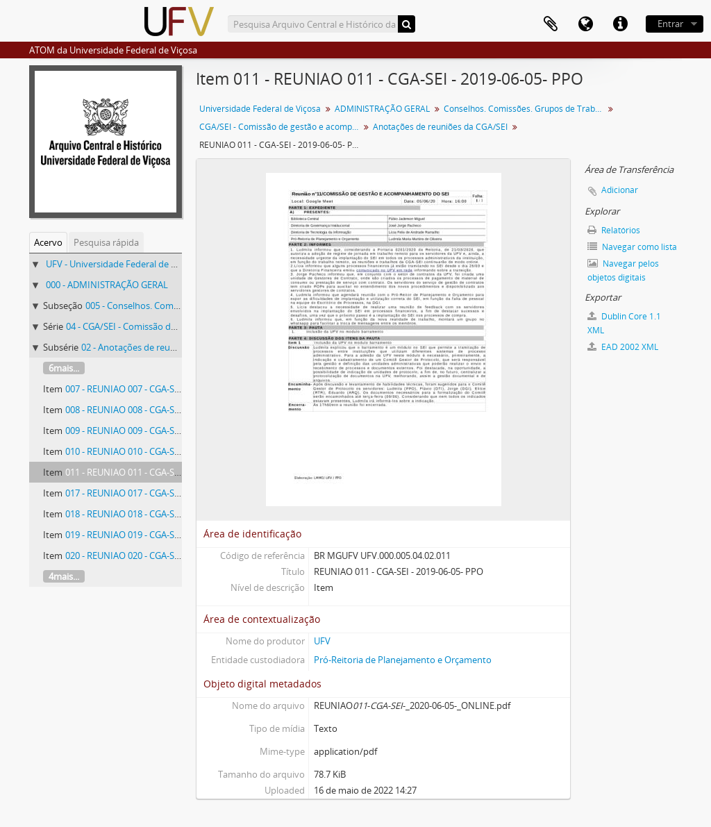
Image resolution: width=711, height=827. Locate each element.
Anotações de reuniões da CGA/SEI (440, 127)
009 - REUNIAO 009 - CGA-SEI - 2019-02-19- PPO (160, 430)
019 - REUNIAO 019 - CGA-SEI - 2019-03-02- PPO (160, 534)
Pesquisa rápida (106, 242)
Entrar (670, 23)
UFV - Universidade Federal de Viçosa (121, 264)
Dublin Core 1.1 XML (624, 323)
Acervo (48, 242)
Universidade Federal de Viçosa (260, 109)
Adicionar (619, 190)
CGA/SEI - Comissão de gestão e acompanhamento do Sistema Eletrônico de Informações (280, 127)
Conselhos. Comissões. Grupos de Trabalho (525, 109)
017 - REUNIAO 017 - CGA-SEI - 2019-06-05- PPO (160, 493)
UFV (322, 641)
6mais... (64, 368)
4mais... (64, 576)
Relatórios (613, 230)
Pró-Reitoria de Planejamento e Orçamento (403, 659)
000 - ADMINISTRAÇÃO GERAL (107, 284)
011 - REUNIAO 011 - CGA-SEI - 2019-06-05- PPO (160, 472)
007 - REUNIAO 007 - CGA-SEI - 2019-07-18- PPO (160, 389)
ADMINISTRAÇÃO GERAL (382, 109)
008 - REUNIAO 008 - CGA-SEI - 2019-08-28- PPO (160, 409)
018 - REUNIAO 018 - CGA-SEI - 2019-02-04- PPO (160, 514)
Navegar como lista (632, 247)
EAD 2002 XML (622, 347)
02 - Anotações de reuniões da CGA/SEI (160, 347)
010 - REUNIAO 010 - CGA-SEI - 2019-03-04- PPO (160, 451)
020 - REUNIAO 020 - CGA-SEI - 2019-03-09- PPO (160, 555)
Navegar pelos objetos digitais (623, 270)
